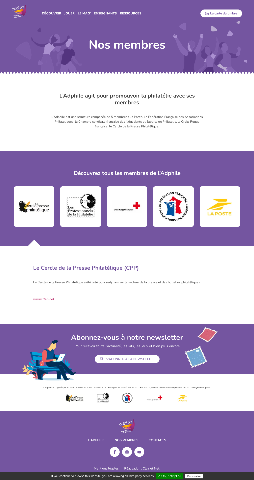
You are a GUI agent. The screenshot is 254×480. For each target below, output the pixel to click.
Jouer (69, 13)
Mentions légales (106, 468)
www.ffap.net (43, 299)
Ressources (130, 13)
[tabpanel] (34, 206)
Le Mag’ (84, 13)
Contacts (157, 440)
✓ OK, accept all (169, 476)
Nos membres (126, 440)
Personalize (194, 476)
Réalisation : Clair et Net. (142, 468)
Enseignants (105, 13)
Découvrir (51, 13)
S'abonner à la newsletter (127, 359)
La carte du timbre (221, 13)
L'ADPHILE (96, 440)
